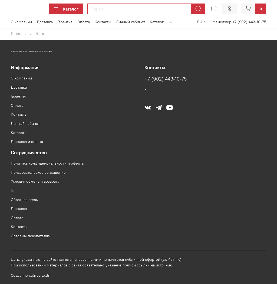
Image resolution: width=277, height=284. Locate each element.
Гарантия (65, 21)
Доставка (45, 21)
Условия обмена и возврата (35, 181)
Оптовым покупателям (31, 235)
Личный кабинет (130, 21)
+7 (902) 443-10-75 (165, 79)
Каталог (65, 9)
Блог (15, 190)
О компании (21, 21)
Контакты (103, 21)
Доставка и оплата (27, 141)
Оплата (83, 21)
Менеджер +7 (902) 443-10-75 (239, 21)
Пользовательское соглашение (38, 172)
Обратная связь (24, 199)
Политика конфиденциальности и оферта (47, 163)
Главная (18, 33)
